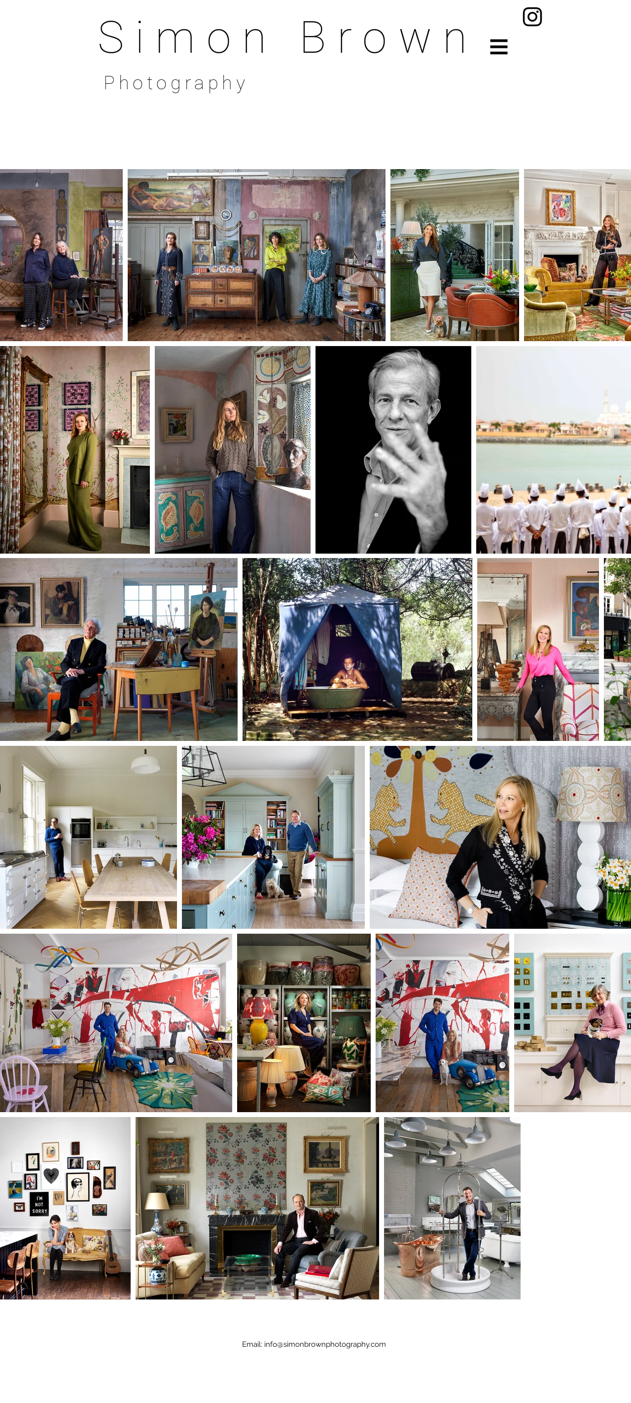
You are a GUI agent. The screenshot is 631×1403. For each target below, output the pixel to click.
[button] (499, 47)
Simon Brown (288, 38)
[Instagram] (532, 17)
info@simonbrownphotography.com (325, 1344)
